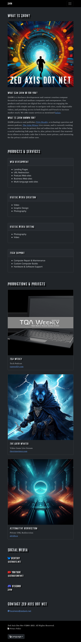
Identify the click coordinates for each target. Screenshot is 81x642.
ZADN (10, 3)
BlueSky (14, 560)
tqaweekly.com (16, 366)
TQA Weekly (42, 122)
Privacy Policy (14, 628)
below (58, 112)
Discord (14, 588)
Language (15, 636)
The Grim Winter (30, 125)
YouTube (16, 574)
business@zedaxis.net (19, 611)
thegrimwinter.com (18, 451)
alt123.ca (14, 535)
